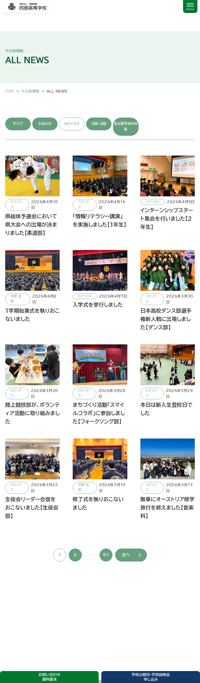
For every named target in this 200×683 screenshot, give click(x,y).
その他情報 (30, 91)
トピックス (71, 123)
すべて (18, 123)
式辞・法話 (99, 123)
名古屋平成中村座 (126, 126)
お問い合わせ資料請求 (49, 677)
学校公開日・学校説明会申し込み (151, 677)
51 (106, 555)
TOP (9, 91)
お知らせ (45, 123)
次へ (126, 555)
